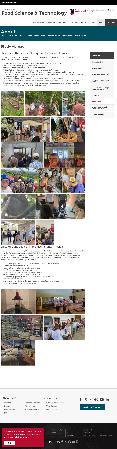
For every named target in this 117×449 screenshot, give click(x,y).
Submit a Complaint (105, 430)
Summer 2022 (73, 35)
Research (62, 22)
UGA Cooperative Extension (56, 403)
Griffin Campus (51, 409)
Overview (7, 403)
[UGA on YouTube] (73, 442)
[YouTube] (102, 400)
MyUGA (69, 430)
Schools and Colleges (57, 430)
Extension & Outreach (78, 22)
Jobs (6, 413)
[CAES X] (86, 400)
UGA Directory (55, 433)
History (7, 406)
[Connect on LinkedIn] (107, 400)
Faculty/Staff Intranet (92, 407)
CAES (2, 35)
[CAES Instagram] (91, 400)
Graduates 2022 (97, 62)
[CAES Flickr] (96, 400)
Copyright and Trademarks (87, 431)
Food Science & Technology (16, 35)
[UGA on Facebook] (62, 442)
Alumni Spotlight (98, 115)
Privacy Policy (30, 406)
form (24, 437)
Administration (9, 409)
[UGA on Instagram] (70, 442)
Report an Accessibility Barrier (106, 434)
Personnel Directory (32, 403)
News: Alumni (97, 68)
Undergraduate (39, 22)
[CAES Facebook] (80, 400)
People (92, 22)
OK (9, 443)
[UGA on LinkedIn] (77, 442)
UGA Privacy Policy (89, 435)
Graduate (52, 22)
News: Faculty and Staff (100, 74)
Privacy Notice (13, 434)
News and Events (40, 35)
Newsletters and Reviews (57, 35)
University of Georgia (10, 2)
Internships (96, 95)
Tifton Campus (51, 406)
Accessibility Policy (32, 409)
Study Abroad (84, 35)
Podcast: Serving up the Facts (101, 81)
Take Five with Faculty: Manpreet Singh (100, 88)
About (100, 22)
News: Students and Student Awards (99, 108)
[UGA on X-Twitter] (66, 442)
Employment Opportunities (71, 434)
